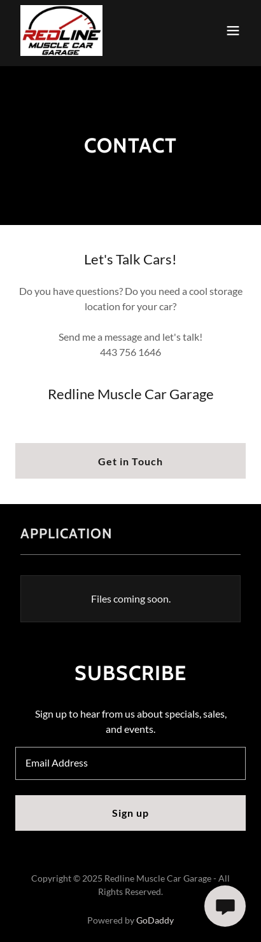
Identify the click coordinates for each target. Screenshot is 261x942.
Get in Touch (130, 461)
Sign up (130, 813)
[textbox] (130, 763)
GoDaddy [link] (155, 920)
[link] (61, 30)
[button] (233, 30)
